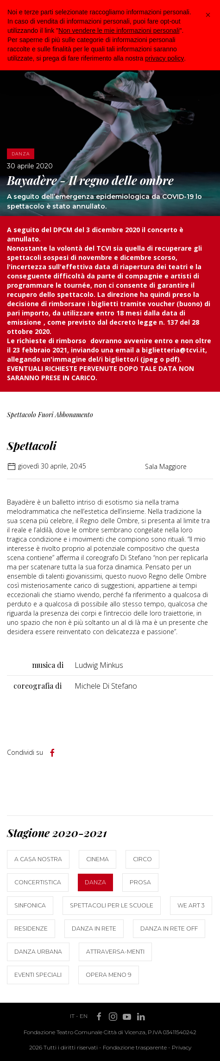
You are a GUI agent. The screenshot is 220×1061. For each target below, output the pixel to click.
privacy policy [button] (164, 58)
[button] (208, 14)
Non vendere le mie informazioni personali (118, 30)
